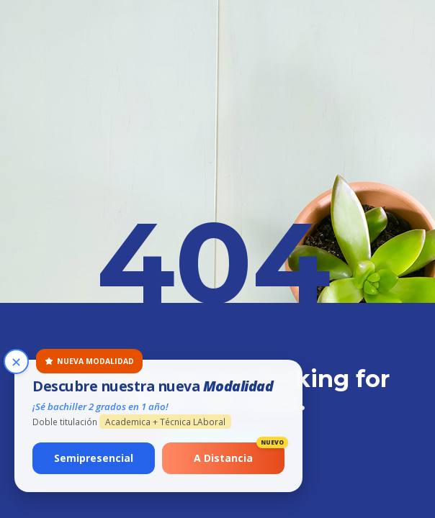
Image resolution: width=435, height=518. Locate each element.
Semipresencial (93, 458)
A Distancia (239, 453)
